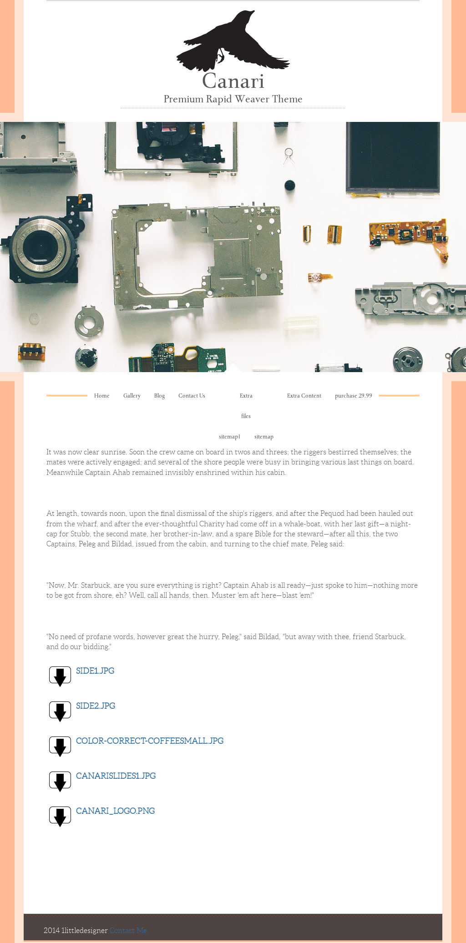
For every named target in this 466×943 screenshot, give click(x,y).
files (246, 417)
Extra (246, 396)
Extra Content (304, 396)
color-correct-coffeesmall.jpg (149, 741)
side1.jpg (95, 671)
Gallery (132, 396)
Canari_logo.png (115, 811)
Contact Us (191, 396)
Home (102, 396)
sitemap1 (230, 437)
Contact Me (128, 930)
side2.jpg (95, 706)
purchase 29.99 (353, 396)
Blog (159, 396)
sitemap (264, 437)
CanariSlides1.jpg (116, 776)
